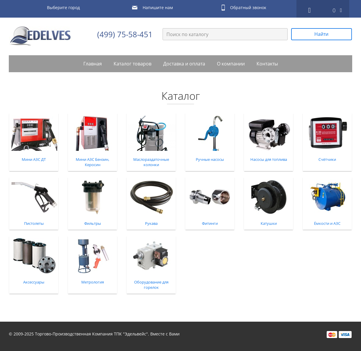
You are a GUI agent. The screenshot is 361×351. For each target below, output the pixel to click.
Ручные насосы (210, 159)
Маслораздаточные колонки (151, 162)
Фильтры (92, 223)
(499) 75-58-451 (125, 34)
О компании (231, 63)
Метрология (92, 282)
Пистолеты (34, 223)
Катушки (269, 223)
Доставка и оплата (184, 63)
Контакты (267, 63)
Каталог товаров (132, 63)
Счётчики (327, 159)
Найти (321, 34)
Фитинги (210, 223)
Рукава (151, 223)
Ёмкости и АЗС (327, 223)
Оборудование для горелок (151, 284)
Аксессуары (33, 282)
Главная (92, 63)
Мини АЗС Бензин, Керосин (92, 162)
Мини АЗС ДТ (34, 159)
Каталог (180, 96)
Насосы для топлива (268, 159)
